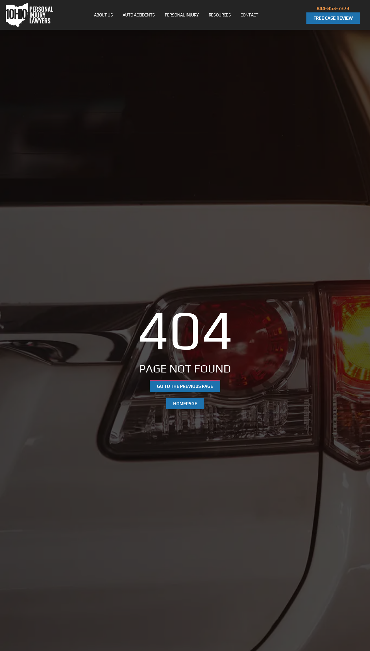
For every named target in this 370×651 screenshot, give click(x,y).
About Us (106, 15)
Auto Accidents (142, 15)
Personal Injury (185, 15)
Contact (249, 14)
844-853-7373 (333, 8)
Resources (223, 15)
